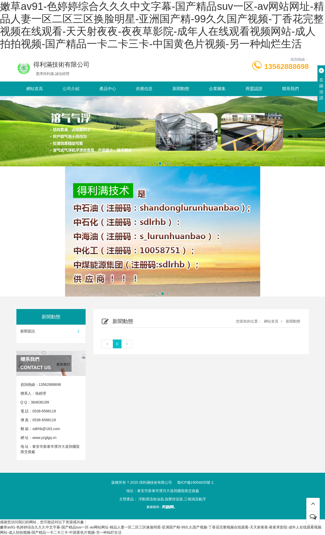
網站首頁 (34, 88)
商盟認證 (254, 88)
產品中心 (107, 88)
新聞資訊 (51, 331)
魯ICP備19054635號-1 (195, 482)
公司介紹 (71, 88)
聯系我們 (290, 88)
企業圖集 (217, 88)
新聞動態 (181, 88)
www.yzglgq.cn (44, 438)
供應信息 (144, 88)
